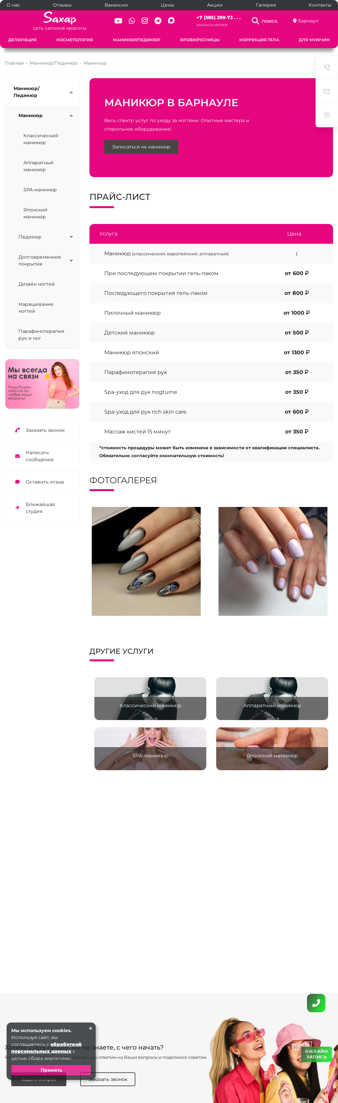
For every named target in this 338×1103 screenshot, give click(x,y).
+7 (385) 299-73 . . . (218, 17)
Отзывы (62, 5)
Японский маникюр (35, 213)
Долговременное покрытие (39, 260)
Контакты (320, 5)
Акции (215, 5)
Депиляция (22, 39)
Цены (167, 5)
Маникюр (30, 115)
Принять (51, 1070)
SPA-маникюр (40, 190)
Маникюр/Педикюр (136, 39)
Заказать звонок (211, 25)
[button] (182, 621)
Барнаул (308, 21)
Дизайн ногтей (36, 284)
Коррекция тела (259, 39)
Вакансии (116, 5)
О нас (13, 5)
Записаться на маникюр (141, 147)
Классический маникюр (40, 139)
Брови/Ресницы (200, 39)
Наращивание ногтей (35, 307)
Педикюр (30, 237)
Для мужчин (314, 39)
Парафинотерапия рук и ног (41, 334)
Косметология (74, 39)
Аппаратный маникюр (38, 166)
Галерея (266, 5)
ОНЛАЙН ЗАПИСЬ (316, 1054)
